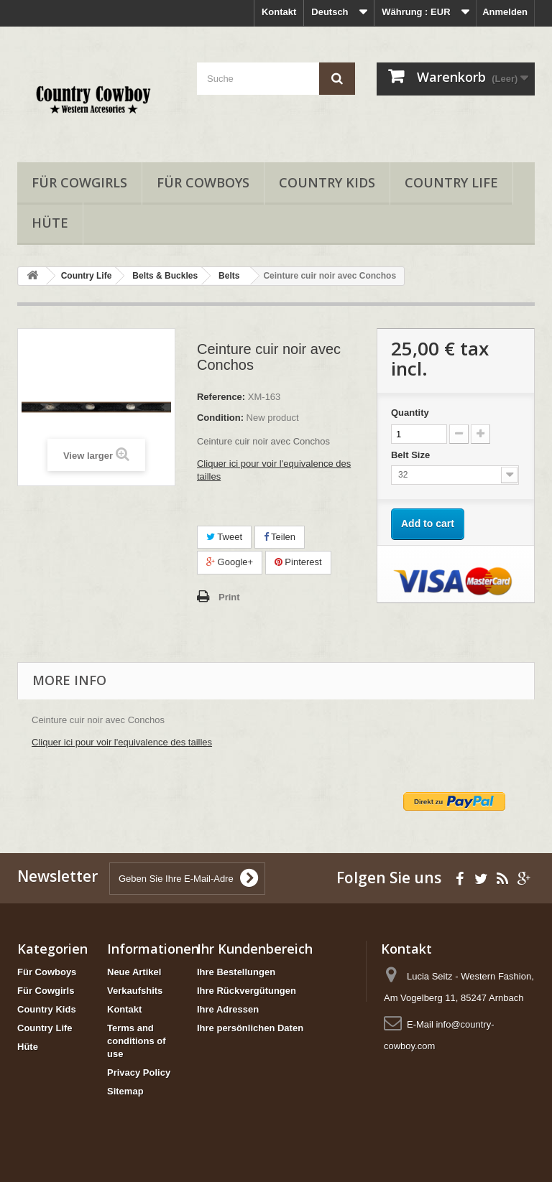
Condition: (220, 417)
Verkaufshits (134, 990)
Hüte (50, 222)
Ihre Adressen (228, 1009)
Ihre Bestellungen (236, 972)
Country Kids (327, 182)
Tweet (224, 536)
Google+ (229, 562)
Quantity (410, 412)
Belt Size (412, 455)
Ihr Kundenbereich (255, 948)
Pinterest (298, 562)
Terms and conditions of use (136, 1041)
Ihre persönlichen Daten (250, 1028)
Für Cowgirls (79, 182)
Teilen (279, 536)
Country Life (451, 182)
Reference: (221, 396)
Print (229, 597)
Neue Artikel (134, 972)
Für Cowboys (203, 182)
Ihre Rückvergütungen (246, 990)
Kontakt (279, 11)
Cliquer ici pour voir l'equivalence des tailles (122, 742)
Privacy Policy (138, 1072)
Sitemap (125, 1091)
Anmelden (505, 11)
